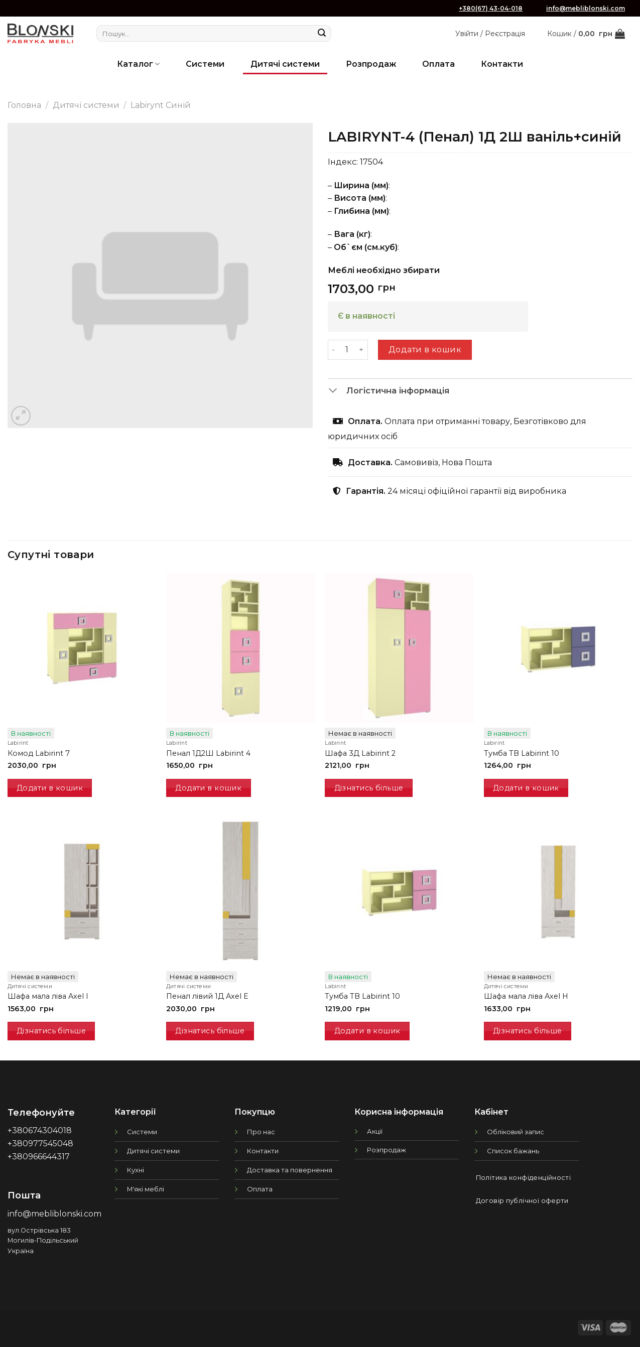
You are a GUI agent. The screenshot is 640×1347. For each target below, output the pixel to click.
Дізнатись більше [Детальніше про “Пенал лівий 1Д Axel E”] (209, 1030)
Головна (24, 105)
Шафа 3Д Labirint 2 (360, 753)
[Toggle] (337, 391)
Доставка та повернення (289, 1170)
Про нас (261, 1132)
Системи (205, 64)
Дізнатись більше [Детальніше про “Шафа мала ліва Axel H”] (527, 1030)
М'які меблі (145, 1189)
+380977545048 (40, 1143)
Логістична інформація (389, 391)
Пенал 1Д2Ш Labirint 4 (208, 753)
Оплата (438, 64)
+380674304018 (40, 1130)
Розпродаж (371, 64)
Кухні (135, 1170)
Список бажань (513, 1151)
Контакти (502, 64)
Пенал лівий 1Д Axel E (207, 996)
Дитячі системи (285, 64)
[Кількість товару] (347, 350)
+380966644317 (39, 1156)
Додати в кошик (425, 349)
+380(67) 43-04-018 (491, 8)
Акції (374, 1131)
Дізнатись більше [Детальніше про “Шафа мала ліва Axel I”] (51, 1030)
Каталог (138, 64)
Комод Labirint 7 (39, 753)
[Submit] (321, 33)
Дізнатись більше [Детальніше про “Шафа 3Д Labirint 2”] (369, 787)
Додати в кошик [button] (50, 787)
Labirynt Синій (161, 105)
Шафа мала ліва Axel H (526, 996)
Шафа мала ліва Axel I (48, 996)
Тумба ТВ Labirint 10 (521, 753)
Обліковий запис (515, 1132)
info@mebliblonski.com (585, 8)
